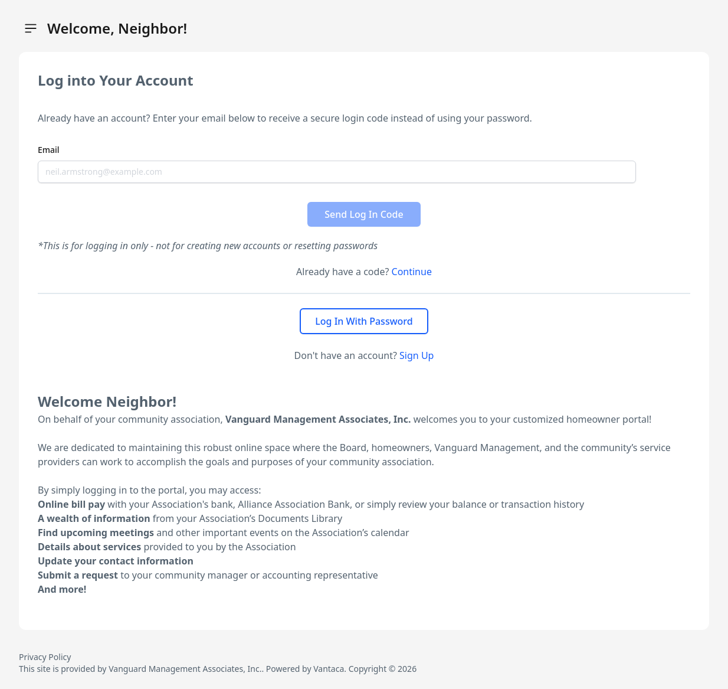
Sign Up (416, 355)
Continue (412, 271)
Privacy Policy (45, 656)
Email (49, 149)
